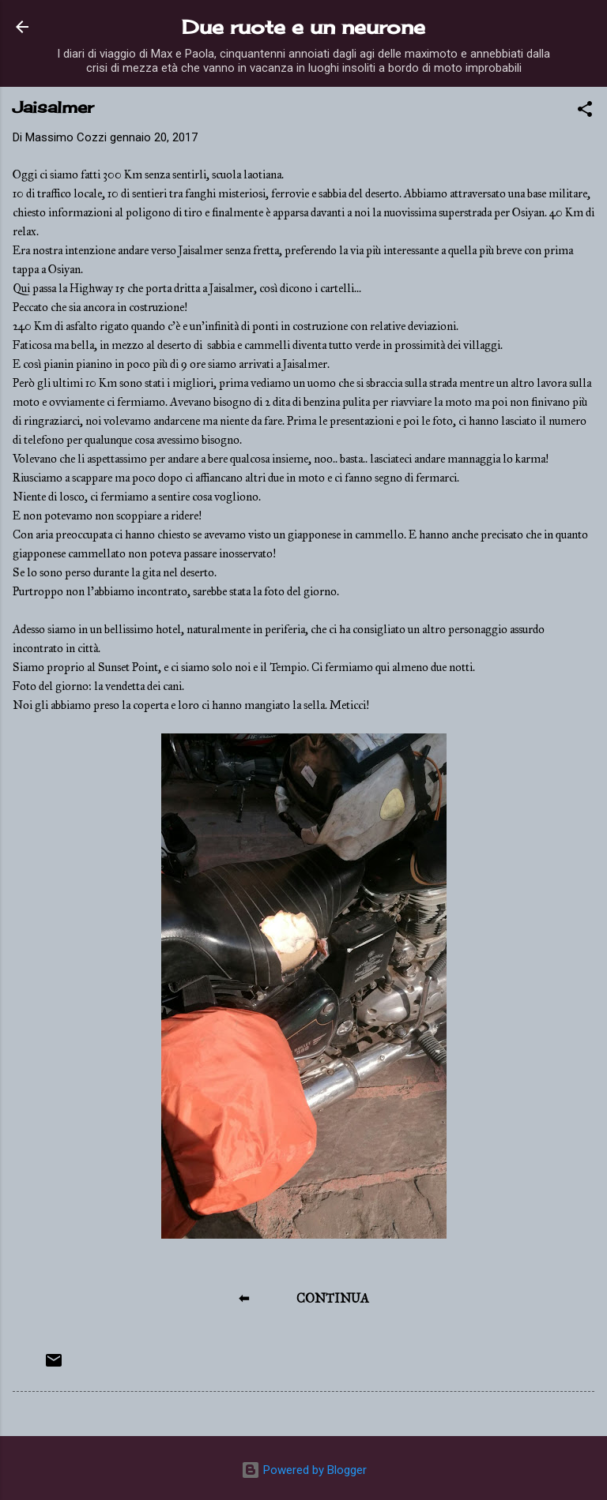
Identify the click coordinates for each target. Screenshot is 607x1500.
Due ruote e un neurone (303, 27)
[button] (584, 111)
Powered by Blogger (304, 1470)
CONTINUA (332, 1298)
